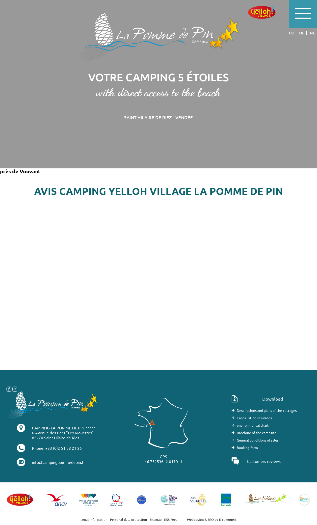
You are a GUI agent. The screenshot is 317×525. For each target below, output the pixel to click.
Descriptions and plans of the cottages (267, 410)
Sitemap (156, 519)
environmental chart (253, 425)
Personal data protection (128, 519)
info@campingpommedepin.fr (58, 462)
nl (312, 33)
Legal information (93, 519)
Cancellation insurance (254, 418)
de (301, 33)
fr (291, 33)
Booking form (247, 447)
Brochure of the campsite (256, 432)
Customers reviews (264, 461)
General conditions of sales (258, 440)
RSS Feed (171, 519)
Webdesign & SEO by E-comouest (212, 519)
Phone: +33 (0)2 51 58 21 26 (57, 448)
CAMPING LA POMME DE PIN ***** (63, 427)
